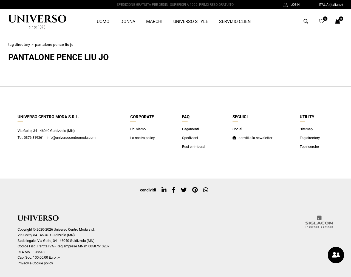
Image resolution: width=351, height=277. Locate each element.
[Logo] (37, 22)
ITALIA (327, 5)
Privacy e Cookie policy (35, 263)
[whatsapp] (205, 190)
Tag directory (19, 45)
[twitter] (184, 190)
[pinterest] (195, 190)
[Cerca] (306, 22)
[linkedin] (164, 190)
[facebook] (174, 190)
